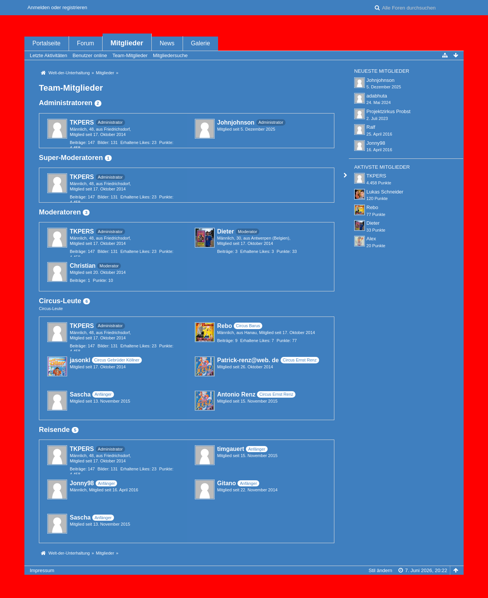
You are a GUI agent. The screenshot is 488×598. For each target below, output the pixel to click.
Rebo (224, 326)
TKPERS (82, 122)
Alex (371, 238)
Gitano (226, 483)
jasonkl (80, 360)
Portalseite (46, 43)
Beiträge (77, 142)
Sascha (80, 394)
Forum (85, 43)
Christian (83, 265)
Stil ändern (380, 570)
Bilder (103, 142)
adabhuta (376, 96)
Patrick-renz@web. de (248, 360)
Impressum (42, 570)
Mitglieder (127, 43)
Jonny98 (82, 483)
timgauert (230, 449)
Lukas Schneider (384, 192)
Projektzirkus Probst (388, 111)
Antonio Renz (236, 394)
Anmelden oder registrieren (57, 7)
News (167, 43)
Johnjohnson (236, 122)
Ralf (370, 127)
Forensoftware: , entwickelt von (244, 583)
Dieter (225, 231)
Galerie (200, 43)
